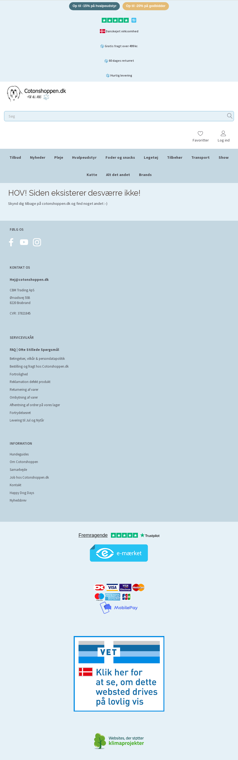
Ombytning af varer (24, 397)
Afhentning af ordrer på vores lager (35, 405)
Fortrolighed (19, 374)
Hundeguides (19, 454)
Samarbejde (18, 469)
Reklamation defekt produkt (30, 381)
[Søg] (230, 116)
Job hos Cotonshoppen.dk (29, 477)
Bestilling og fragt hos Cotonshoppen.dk (39, 366)
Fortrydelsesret (20, 412)
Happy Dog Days (22, 492)
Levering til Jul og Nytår (27, 420)
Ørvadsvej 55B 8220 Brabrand (20, 300)
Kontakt (15, 485)
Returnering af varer (24, 389)
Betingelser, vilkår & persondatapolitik (37, 358)
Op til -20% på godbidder (147, 6)
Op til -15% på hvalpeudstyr (93, 6)
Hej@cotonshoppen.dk (29, 279)
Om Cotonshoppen (24, 462)
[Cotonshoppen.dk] (36, 94)
